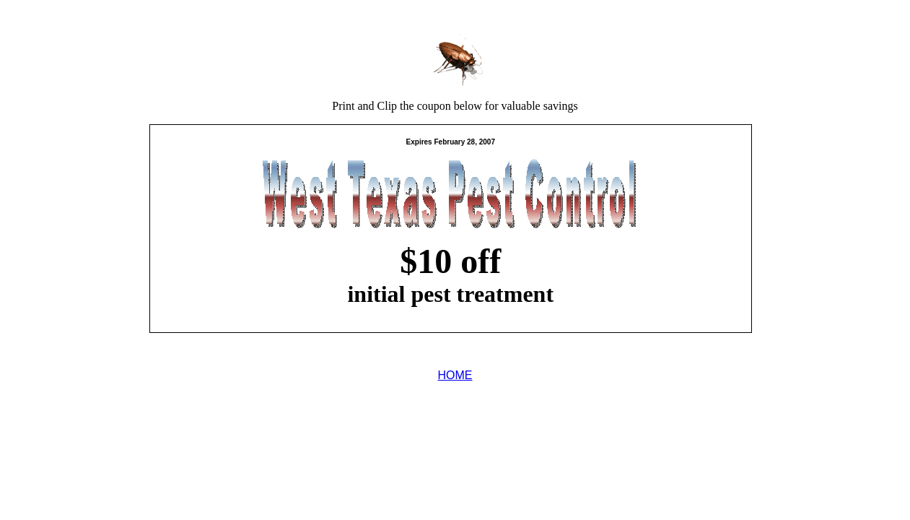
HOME (455, 375)
